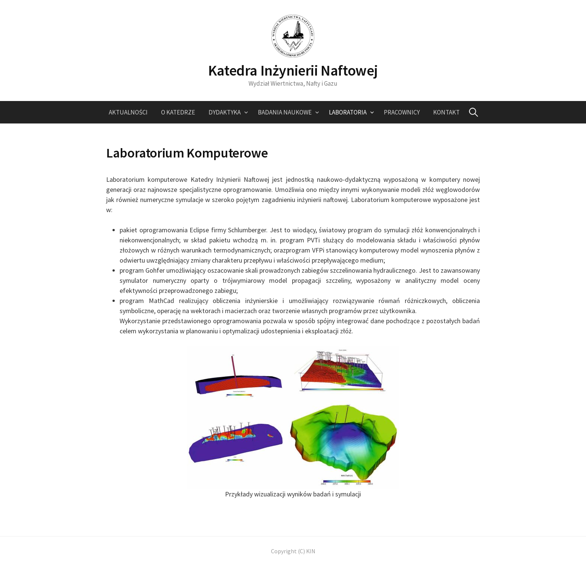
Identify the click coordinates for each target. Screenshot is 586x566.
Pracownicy (402, 112)
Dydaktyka (225, 112)
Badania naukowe (285, 112)
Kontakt (446, 112)
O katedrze (178, 112)
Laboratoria (348, 112)
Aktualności (128, 112)
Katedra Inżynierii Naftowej (293, 70)
